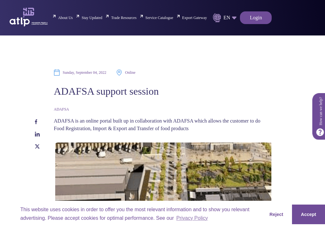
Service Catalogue (159, 18)
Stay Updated (92, 18)
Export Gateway (194, 18)
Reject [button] (276, 214)
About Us (65, 18)
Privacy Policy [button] (192, 218)
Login (256, 17)
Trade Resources (123, 18)
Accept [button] (308, 214)
